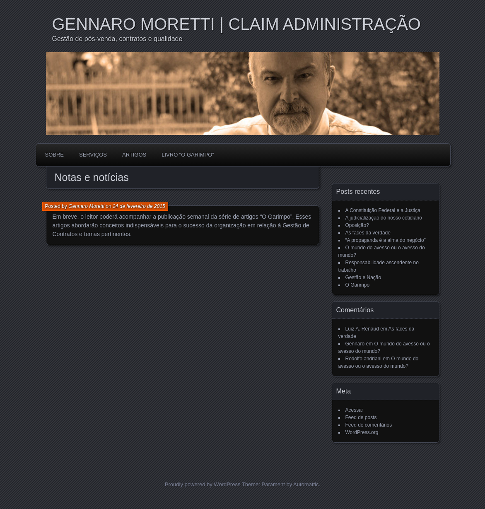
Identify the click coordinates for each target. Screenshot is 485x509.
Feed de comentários (368, 425)
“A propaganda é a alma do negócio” (385, 240)
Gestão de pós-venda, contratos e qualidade (117, 38)
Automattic (306, 484)
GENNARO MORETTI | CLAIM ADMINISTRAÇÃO (236, 24)
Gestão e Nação (363, 277)
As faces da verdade (368, 233)
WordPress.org (362, 432)
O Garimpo (357, 285)
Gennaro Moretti (86, 206)
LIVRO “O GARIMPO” (188, 155)
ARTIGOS (134, 155)
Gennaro (355, 344)
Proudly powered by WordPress (203, 484)
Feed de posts (361, 417)
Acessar (354, 410)
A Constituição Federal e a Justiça (382, 210)
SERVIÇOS (93, 155)
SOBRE (54, 155)
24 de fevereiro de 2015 (139, 206)
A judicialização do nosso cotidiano (383, 218)
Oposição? (357, 225)
